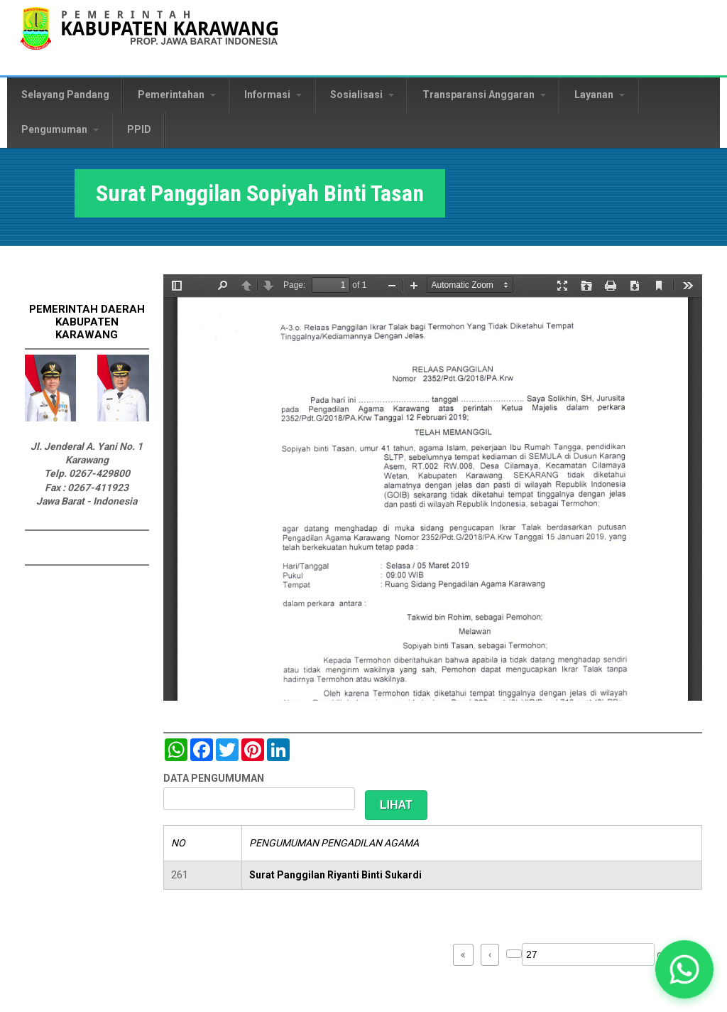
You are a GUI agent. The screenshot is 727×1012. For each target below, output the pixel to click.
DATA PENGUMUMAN (213, 778)
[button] (684, 969)
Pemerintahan (177, 94)
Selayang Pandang (65, 94)
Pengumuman (60, 129)
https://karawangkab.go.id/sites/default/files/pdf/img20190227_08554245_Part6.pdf (432, 487)
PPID (139, 129)
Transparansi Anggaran (484, 94)
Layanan (599, 94)
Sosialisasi (362, 94)
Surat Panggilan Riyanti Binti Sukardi (335, 875)
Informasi (273, 94)
